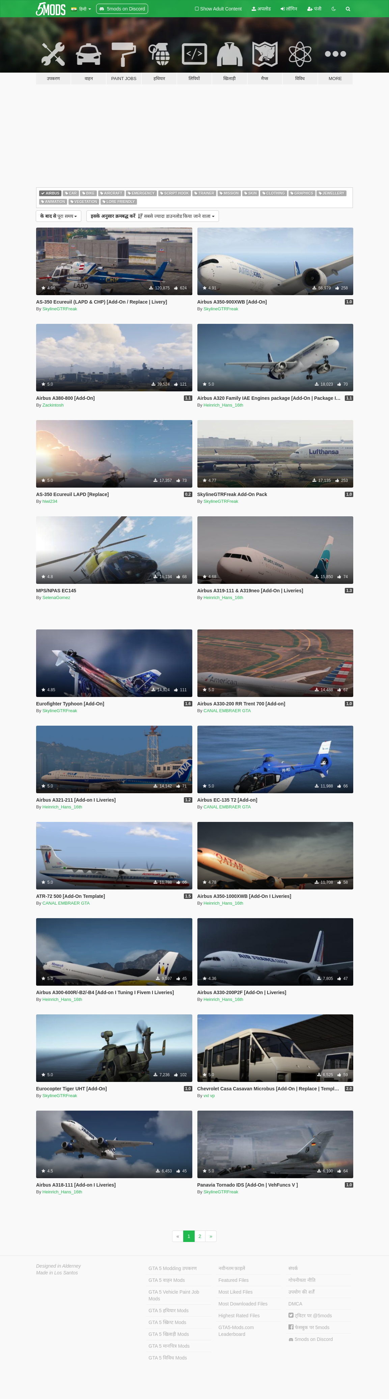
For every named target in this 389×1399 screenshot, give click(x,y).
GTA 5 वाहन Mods (166, 1280)
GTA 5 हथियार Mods (168, 1310)
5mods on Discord (310, 1339)
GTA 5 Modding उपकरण (172, 1268)
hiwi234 (50, 501)
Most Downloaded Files (243, 1303)
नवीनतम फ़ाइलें (232, 1268)
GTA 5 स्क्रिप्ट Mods (167, 1322)
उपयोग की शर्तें (301, 1292)
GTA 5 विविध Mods (167, 1358)
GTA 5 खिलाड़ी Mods (168, 1334)
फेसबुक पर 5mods (309, 1327)
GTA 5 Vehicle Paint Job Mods (173, 1295)
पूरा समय (58, 216)
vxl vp (209, 1095)
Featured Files (234, 1280)
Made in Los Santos (57, 1272)
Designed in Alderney (58, 1266)
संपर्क (293, 1268)
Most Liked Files (236, 1292)
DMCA (295, 1303)
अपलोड (261, 8)
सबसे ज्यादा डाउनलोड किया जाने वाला (153, 216)
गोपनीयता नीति (301, 1280)
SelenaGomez (56, 597)
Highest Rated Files (239, 1315)
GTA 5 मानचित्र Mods (169, 1346)
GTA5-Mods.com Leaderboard (236, 1331)
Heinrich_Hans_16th (223, 405)
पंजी (314, 8)
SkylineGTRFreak (60, 308)
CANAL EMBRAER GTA (227, 710)
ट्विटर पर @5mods (310, 1316)
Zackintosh (53, 405)
